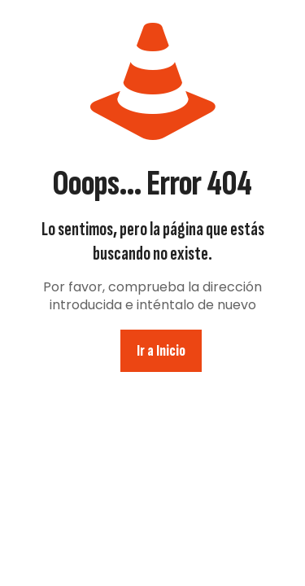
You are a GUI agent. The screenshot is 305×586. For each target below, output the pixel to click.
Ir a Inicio (161, 351)
